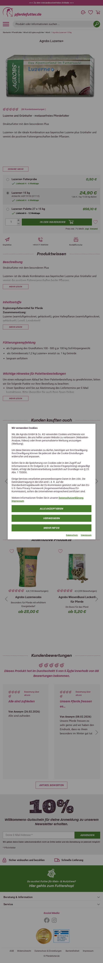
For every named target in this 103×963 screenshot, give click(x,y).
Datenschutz (72, 535)
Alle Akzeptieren (51, 508)
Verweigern (51, 518)
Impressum (18, 501)
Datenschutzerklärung (71, 497)
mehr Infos (52, 527)
